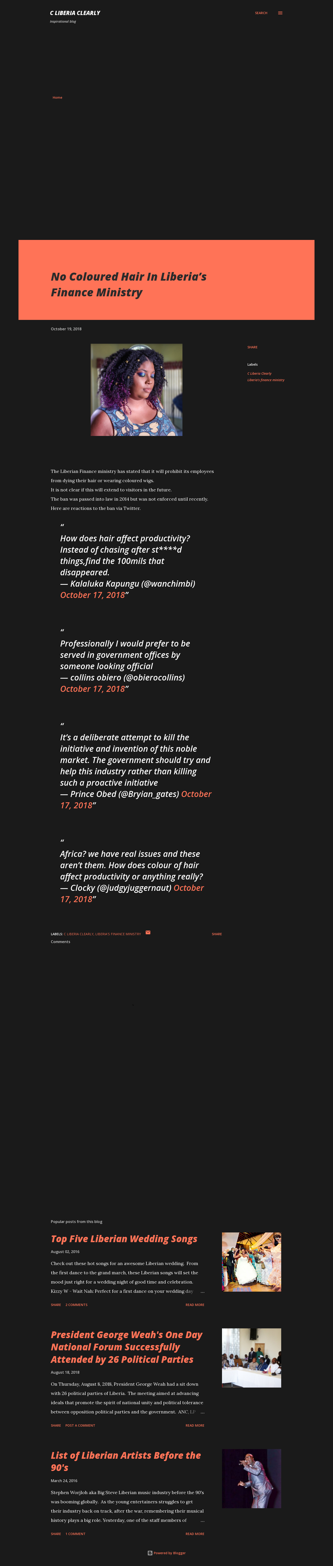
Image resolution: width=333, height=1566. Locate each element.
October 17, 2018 (92, 595)
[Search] (261, 13)
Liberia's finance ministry (265, 380)
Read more (195, 1304)
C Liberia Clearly (75, 13)
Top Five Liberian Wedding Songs (124, 1238)
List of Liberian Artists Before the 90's (126, 1461)
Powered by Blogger (166, 1553)
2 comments (76, 1304)
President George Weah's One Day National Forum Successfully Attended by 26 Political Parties (126, 1347)
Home (57, 97)
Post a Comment (80, 1425)
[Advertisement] (166, 59)
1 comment (75, 1534)
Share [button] (252, 347)
